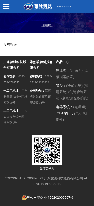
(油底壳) (76, 70)
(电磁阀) (79, 107)
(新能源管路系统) (74, 98)
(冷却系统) (74, 86)
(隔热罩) (67, 77)
